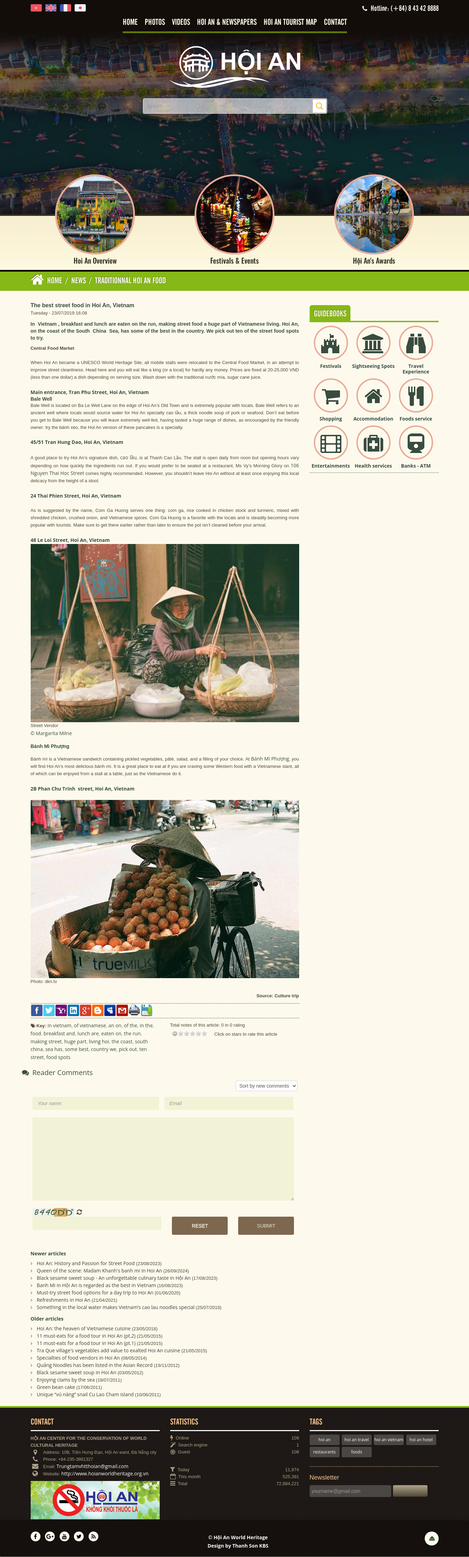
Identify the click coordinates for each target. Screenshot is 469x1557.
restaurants (324, 1452)
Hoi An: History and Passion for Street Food (86, 1263)
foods (356, 1452)
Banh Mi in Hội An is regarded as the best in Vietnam (96, 1285)
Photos (155, 22)
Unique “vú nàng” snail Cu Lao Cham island (85, 1394)
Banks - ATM (416, 465)
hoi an (324, 1440)
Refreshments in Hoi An (63, 1300)
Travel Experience (415, 369)
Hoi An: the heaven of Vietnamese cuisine (83, 1328)
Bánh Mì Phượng (270, 759)
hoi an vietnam (389, 1440)
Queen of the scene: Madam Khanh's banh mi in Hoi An (99, 1270)
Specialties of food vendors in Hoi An (78, 1357)
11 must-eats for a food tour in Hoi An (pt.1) (86, 1343)
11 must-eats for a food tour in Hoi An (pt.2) (86, 1335)
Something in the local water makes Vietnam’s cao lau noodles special (116, 1307)
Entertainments (331, 465)
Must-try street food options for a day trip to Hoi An (95, 1292)
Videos (181, 22)
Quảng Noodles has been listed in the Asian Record (95, 1365)
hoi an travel (357, 1440)
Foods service (416, 418)
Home (130, 22)
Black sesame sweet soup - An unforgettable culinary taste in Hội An (113, 1278)
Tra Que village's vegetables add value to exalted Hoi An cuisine (108, 1350)
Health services (373, 465)
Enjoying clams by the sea (66, 1379)
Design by (237, 1545)
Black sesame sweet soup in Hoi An (76, 1372)
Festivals (330, 366)
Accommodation (373, 418)
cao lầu (128, 457)
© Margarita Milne (51, 733)
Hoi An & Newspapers (227, 22)
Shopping (330, 418)
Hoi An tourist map (290, 22)
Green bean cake (56, 1387)
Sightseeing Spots (373, 366)
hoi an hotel (421, 1440)
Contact (335, 22)
